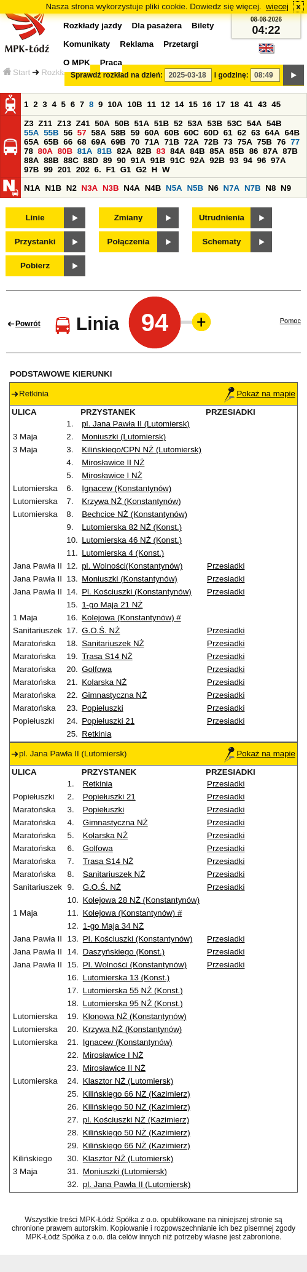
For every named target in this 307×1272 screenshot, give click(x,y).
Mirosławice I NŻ (112, 475)
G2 (141, 169)
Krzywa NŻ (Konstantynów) (131, 501)
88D (90, 160)
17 (220, 104)
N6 (213, 188)
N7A (231, 188)
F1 (110, 169)
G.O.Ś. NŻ (101, 630)
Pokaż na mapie (259, 393)
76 (281, 141)
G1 (125, 169)
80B (65, 151)
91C (177, 160)
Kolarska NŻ (104, 682)
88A (31, 160)
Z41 (83, 123)
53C (234, 123)
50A (102, 123)
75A (244, 141)
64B (292, 132)
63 (255, 132)
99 (48, 169)
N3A (90, 188)
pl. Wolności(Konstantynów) (132, 565)
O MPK (76, 62)
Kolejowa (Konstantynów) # (131, 617)
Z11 (45, 123)
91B (157, 160)
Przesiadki (225, 565)
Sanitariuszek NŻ (113, 643)
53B (215, 123)
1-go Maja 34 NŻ (113, 925)
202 (83, 169)
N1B (53, 188)
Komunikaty (86, 44)
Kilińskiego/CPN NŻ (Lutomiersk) (141, 449)
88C (70, 160)
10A (114, 104)
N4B (153, 188)
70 (135, 141)
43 (262, 104)
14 (179, 104)
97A (278, 160)
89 (107, 160)
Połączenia (128, 241)
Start (16, 72)
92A (197, 160)
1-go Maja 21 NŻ (112, 604)
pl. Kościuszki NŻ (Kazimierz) (136, 1119)
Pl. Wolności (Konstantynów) (135, 964)
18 (234, 104)
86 (253, 151)
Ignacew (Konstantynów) (126, 488)
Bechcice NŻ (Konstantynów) (134, 514)
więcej (277, 6)
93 (233, 160)
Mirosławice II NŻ (113, 462)
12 (165, 104)
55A (31, 132)
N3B (111, 188)
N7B (252, 188)
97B (31, 169)
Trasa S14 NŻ (107, 656)
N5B (195, 188)
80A (45, 151)
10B (134, 104)
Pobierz (35, 265)
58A (98, 132)
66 (67, 141)
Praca (111, 62)
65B (51, 141)
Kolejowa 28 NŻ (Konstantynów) (141, 900)
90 (121, 160)
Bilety (203, 25)
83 (160, 151)
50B (121, 123)
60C (191, 132)
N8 (270, 188)
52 (178, 123)
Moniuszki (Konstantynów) (129, 578)
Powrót (28, 323)
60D (211, 132)
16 (207, 104)
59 (135, 132)
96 (261, 160)
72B (211, 141)
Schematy (222, 241)
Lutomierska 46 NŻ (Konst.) (132, 540)
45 (276, 104)
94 (247, 160)
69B (118, 141)
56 (67, 132)
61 (228, 132)
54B (273, 123)
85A (216, 151)
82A (124, 151)
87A (270, 151)
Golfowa (97, 669)
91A (138, 160)
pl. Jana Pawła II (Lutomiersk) (136, 423)
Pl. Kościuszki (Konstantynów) (137, 591)
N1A (32, 188)
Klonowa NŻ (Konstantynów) (135, 1016)
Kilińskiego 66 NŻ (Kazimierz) (136, 1093)
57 (82, 132)
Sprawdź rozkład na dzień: (117, 75)
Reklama (137, 44)
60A (151, 132)
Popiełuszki (102, 708)
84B (197, 151)
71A (151, 141)
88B (51, 160)
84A (177, 151)
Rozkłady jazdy (92, 25)
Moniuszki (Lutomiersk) (124, 436)
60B (171, 132)
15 (193, 104)
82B (143, 151)
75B (264, 141)
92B (216, 160)
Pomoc (290, 320)
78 (28, 151)
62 (241, 132)
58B (118, 132)
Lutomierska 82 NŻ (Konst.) (132, 527)
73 (228, 141)
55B (51, 132)
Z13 (64, 123)
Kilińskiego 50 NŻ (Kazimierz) (136, 1106)
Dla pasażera (157, 25)
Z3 (29, 123)
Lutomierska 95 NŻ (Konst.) (133, 1003)
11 (151, 104)
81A (84, 151)
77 (295, 141)
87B (289, 151)
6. (98, 169)
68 (82, 141)
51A (141, 123)
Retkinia (96, 733)
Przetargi (180, 44)
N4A (131, 188)
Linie (34, 217)
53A (194, 123)
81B (104, 151)
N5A (174, 188)
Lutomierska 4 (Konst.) (123, 553)
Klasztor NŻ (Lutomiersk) (128, 1081)
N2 (71, 188)
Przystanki (35, 241)
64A (272, 132)
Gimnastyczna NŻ (114, 695)
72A (191, 141)
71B (171, 141)
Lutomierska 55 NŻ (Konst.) (133, 990)
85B (236, 151)
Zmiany (128, 217)
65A (31, 141)
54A (254, 123)
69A (98, 141)
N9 (286, 188)
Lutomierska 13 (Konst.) (126, 977)
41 (248, 104)
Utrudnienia (221, 217)
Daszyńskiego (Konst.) (124, 951)
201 (64, 169)
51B (161, 123)
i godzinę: (231, 75)
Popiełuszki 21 (108, 721)
